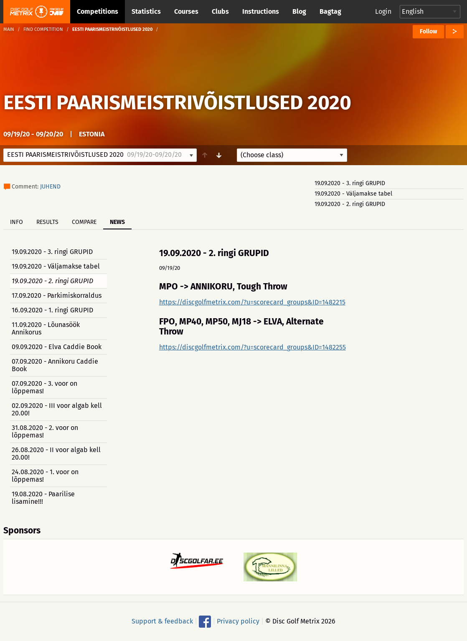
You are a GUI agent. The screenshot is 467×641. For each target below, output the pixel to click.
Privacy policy (238, 621)
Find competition (43, 29)
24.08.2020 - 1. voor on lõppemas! (45, 475)
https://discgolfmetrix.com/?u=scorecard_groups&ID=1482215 (252, 302)
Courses (186, 11)
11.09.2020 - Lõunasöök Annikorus (46, 328)
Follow (428, 31)
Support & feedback (162, 621)
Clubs (220, 11)
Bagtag (330, 11)
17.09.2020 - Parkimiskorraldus (57, 295)
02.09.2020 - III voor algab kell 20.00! (57, 409)
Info (16, 222)
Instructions (260, 11)
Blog (299, 11)
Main (8, 29)
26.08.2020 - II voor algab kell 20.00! (56, 453)
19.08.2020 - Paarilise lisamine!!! (43, 497)
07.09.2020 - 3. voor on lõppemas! (44, 387)
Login (383, 11)
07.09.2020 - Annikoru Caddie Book (55, 365)
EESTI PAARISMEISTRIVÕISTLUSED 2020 (177, 102)
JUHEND (50, 186)
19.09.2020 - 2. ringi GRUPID (350, 204)
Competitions (97, 11)
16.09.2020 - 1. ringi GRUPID (52, 310)
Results (47, 222)
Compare (84, 222)
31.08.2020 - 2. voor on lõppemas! (45, 431)
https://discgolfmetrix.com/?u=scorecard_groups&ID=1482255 (252, 347)
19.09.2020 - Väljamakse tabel (353, 193)
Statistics (146, 11)
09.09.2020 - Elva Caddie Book (57, 347)
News (117, 222)
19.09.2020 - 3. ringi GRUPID (350, 183)
